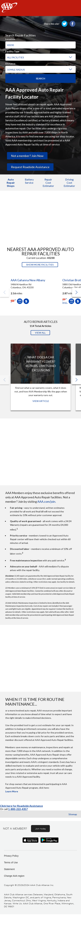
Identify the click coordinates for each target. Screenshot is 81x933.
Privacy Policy (11, 855)
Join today (40, 828)
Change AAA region (14, 876)
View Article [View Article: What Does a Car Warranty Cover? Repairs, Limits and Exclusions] (40, 401)
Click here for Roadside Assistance (21, 805)
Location (10, 39)
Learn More (11, 791)
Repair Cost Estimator (48, 182)
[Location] (40, 44)
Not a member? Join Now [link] (27, 156)
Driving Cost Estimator (69, 182)
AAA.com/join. (46, 501)
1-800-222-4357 (18, 809)
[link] (64, 24)
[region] (40, 52)
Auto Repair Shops (11, 182)
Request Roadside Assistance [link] (30, 167)
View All (40, 332)
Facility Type (12, 51)
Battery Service (29, 181)
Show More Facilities (40, 264)
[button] (76, 292)
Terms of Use (11, 862)
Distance (10, 63)
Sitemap (72, 814)
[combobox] (40, 43)
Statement (9, 869)
